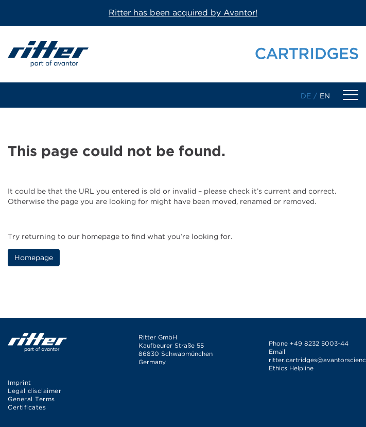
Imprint (19, 382)
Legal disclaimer (34, 391)
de (306, 96)
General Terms (31, 399)
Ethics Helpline (291, 368)
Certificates (27, 407)
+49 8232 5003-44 (319, 343)
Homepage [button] (33, 257)
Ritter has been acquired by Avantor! (183, 13)
